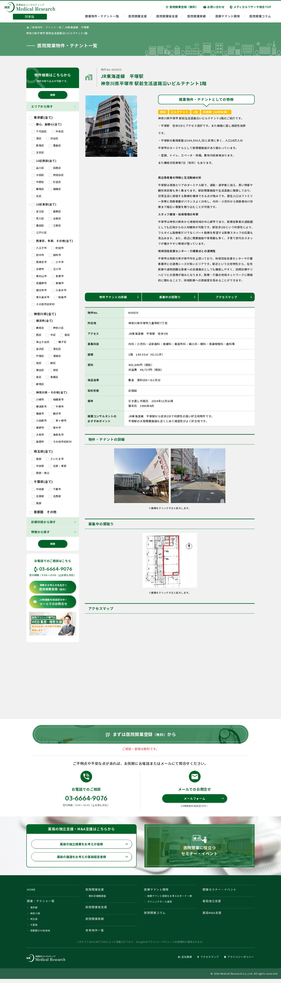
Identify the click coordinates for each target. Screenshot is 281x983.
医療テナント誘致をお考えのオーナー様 (169, 899)
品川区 (38, 168)
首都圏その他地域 (40, 934)
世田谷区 (56, 175)
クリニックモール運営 (159, 904)
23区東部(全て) (44, 204)
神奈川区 (56, 328)
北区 (36, 196)
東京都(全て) (41, 117)
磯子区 (60, 342)
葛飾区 (55, 211)
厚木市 (55, 427)
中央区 (58, 131)
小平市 (58, 262)
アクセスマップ (234, 297)
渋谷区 (52, 138)
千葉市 (55, 489)
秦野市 (38, 427)
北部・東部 (58, 466)
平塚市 (58, 406)
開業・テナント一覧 (41, 904)
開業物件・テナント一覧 (102, 17)
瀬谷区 (38, 370)
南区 (65, 335)
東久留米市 (41, 297)
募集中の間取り (177, 297)
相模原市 (56, 399)
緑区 (51, 363)
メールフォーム (204, 801)
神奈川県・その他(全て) (49, 392)
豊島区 (55, 145)
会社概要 (185, 961)
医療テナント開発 (227, 17)
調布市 (55, 255)
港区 (36, 138)
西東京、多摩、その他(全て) (52, 241)
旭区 (36, 363)
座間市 (38, 441)
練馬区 (38, 189)
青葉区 (52, 377)
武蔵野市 (39, 283)
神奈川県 (35, 916)
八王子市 (39, 248)
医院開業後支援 (167, 17)
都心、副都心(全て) (46, 124)
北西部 (55, 496)
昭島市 (60, 297)
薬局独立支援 (212, 904)
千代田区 (39, 131)
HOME (31, 892)
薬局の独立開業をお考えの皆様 (93, 846)
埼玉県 (34, 922)
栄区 (53, 370)
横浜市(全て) (42, 321)
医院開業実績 (196, 17)
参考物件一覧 (95, 934)
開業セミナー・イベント (220, 892)
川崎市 (38, 399)
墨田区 (38, 225)
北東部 (38, 496)
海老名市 (56, 434)
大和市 (38, 434)
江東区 (55, 225)
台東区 (55, 218)
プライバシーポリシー (160, 945)
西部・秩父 (41, 473)
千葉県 (34, 928)
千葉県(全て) (41, 481)
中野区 (38, 182)
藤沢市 (55, 413)
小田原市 (39, 420)
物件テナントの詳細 (119, 297)
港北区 (55, 349)
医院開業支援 (137, 17)
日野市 (38, 269)
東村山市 (39, 276)
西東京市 (39, 262)
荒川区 (38, 218)
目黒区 (55, 168)
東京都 (34, 911)
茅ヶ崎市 (59, 420)
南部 (36, 459)
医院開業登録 (50, 587)
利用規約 (180, 945)
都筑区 (38, 384)
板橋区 (55, 189)
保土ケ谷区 (41, 342)
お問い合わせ (214, 8)
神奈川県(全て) (42, 313)
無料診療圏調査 (97, 899)
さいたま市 (55, 459)
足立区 (38, 211)
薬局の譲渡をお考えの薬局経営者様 (91, 859)
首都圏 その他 (43, 511)
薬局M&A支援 (212, 916)
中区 (51, 335)
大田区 (38, 175)
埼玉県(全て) (41, 451)
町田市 (58, 248)
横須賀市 (39, 406)
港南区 (55, 356)
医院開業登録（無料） (181, 8)
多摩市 (58, 276)
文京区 (38, 152)
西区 (36, 335)
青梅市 (58, 283)
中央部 (38, 466)
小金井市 (59, 290)
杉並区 (55, 182)
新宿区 (38, 145)
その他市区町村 (43, 304)
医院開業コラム (260, 17)
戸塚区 (38, 356)
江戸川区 (39, 232)
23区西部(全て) (44, 161)
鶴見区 (38, 328)
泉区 (36, 377)
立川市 (55, 269)
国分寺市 (39, 290)
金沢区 (38, 349)
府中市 (38, 255)
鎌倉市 (38, 413)
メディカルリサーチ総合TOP (250, 8)
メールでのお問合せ (50, 602)
